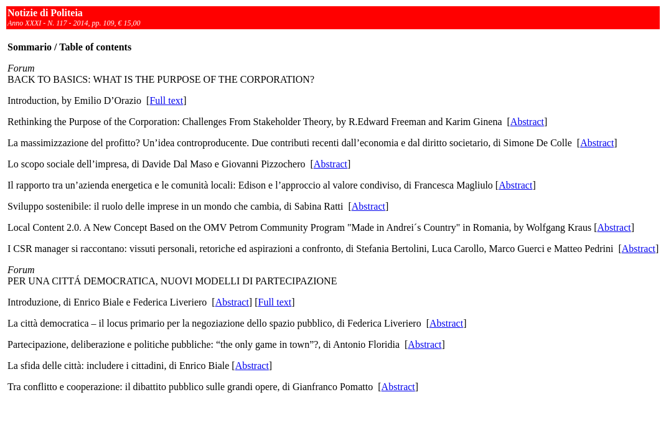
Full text (166, 100)
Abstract (527, 121)
